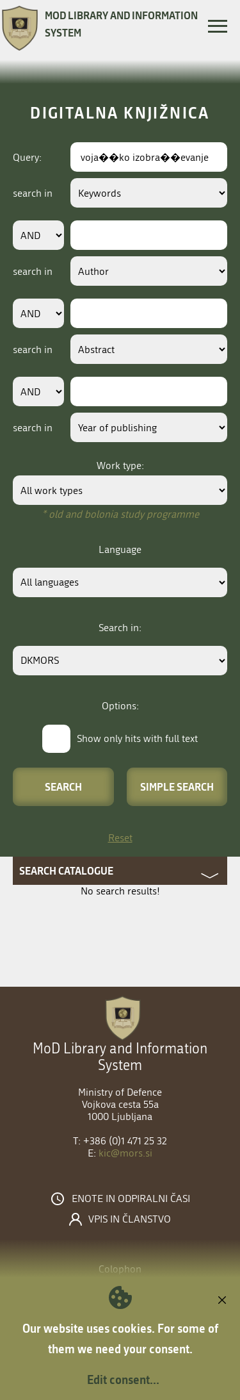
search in (32, 193)
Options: (120, 706)
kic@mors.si (125, 1153)
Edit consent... (123, 1379)
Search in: (120, 628)
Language (120, 549)
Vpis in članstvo (129, 1219)
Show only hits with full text (137, 738)
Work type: (120, 465)
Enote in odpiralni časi (131, 1199)
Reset (120, 838)
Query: (27, 157)
